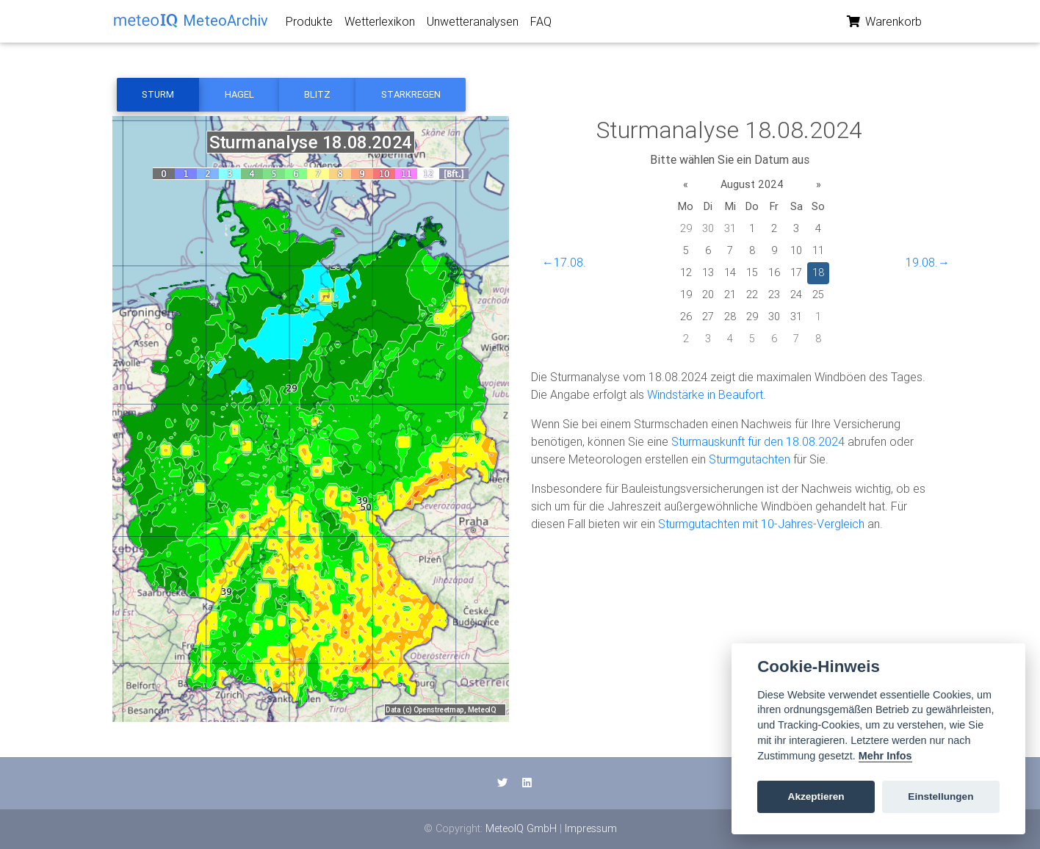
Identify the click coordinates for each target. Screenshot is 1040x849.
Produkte (309, 24)
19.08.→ (928, 262)
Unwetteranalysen (473, 24)
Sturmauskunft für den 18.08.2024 (758, 441)
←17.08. (564, 262)
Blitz (317, 94)
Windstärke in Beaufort (705, 394)
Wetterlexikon (379, 24)
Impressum (591, 828)
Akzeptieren (816, 796)
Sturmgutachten (749, 459)
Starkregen (411, 94)
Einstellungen (940, 796)
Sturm (158, 94)
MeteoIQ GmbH (521, 828)
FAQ (541, 24)
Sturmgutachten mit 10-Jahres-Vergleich (761, 523)
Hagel (239, 94)
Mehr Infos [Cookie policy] (885, 756)
